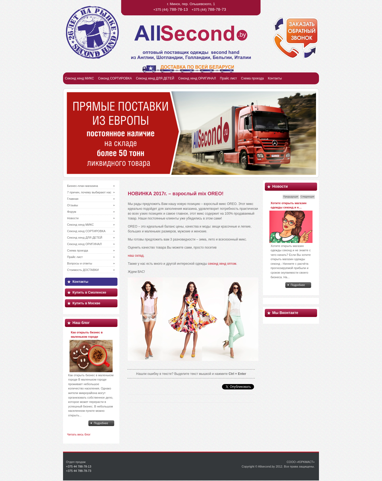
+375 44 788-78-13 (78, 466)
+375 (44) (170, 10)
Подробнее (101, 423)
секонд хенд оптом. (222, 264)
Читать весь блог (79, 434)
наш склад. (136, 255)
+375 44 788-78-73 (78, 470)
